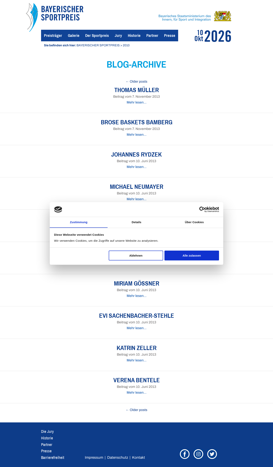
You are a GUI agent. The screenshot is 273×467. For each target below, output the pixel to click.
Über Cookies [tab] (194, 222)
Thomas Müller (136, 90)
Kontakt (138, 457)
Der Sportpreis (97, 35)
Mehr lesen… (137, 102)
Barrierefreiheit (52, 457)
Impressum (94, 457)
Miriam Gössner (136, 283)
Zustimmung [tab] (79, 222)
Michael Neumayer (136, 186)
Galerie (73, 35)
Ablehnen (135, 255)
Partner (152, 35)
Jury (118, 35)
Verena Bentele (136, 380)
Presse (169, 35)
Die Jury (47, 431)
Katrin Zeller (137, 348)
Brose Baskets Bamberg (136, 122)
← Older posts (136, 81)
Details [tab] (136, 222)
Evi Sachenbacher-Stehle (136, 315)
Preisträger (53, 35)
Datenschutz (117, 457)
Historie (134, 35)
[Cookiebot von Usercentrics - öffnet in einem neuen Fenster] (202, 209)
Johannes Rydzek (136, 154)
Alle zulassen (192, 255)
